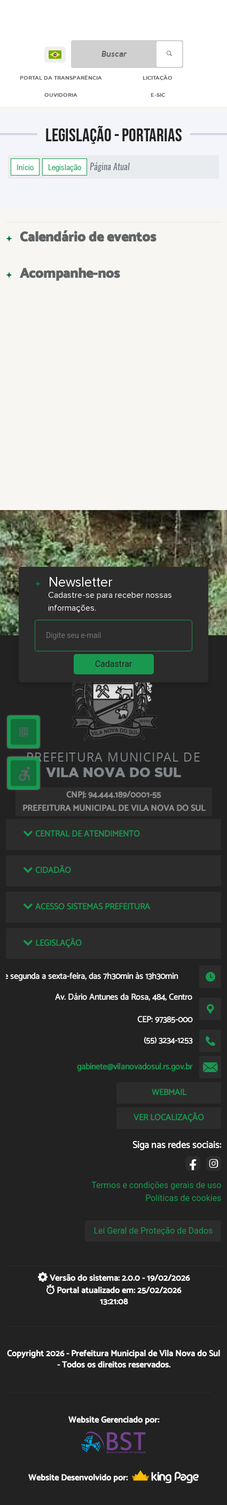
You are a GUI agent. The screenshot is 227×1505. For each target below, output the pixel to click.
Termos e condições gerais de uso (156, 1185)
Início (25, 167)
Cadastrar (113, 664)
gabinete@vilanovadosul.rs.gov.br (134, 1067)
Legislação (64, 167)
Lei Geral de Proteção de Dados (153, 1231)
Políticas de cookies (183, 1198)
